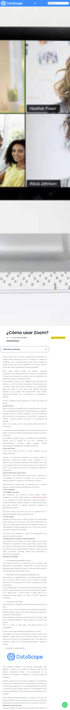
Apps (53, 338)
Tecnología (60, 338)
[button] (35, 3)
